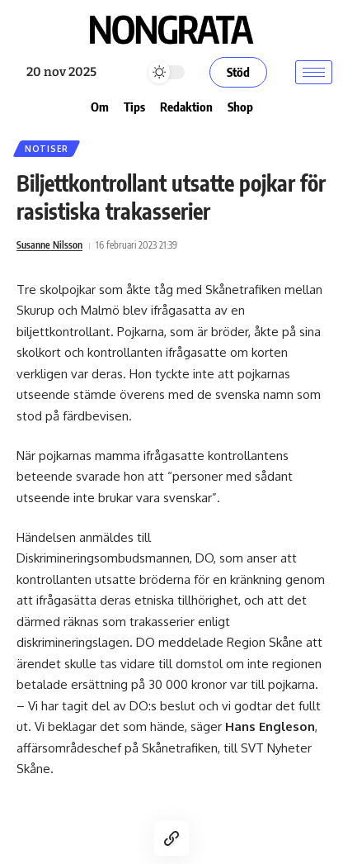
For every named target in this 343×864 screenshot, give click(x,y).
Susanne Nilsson (49, 245)
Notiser (46, 149)
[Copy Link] (171, 838)
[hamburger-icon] (313, 72)
